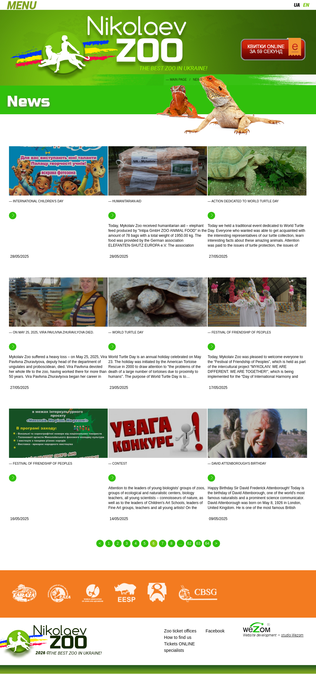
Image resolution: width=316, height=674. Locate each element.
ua (297, 5)
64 (207, 543)
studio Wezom (292, 634)
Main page (178, 79)
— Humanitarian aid (124, 201)
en (306, 5)
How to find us (178, 637)
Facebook (215, 630)
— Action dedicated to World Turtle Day (243, 201)
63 (198, 543)
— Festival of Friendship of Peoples (239, 332)
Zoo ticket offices (180, 630)
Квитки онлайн (273, 49)
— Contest (117, 463)
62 (189, 543)
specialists (174, 650)
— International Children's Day (36, 201)
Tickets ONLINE (179, 643)
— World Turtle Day (125, 332)
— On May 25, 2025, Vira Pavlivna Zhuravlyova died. (51, 332)
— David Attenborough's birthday (237, 463)
